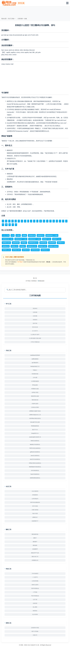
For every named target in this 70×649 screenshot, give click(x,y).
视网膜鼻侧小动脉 (8, 239)
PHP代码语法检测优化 (35, 448)
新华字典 (35, 323)
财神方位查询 (35, 584)
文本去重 (35, 377)
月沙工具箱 (11, 18)
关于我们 (28, 281)
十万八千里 (6, 235)
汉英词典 (20, 18)
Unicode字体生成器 (35, 422)
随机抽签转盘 (35, 534)
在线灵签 (35, 603)
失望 (12, 235)
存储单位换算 (35, 403)
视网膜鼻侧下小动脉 (21, 239)
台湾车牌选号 (35, 498)
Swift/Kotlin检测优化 (35, 478)
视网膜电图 (43, 242)
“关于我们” (20, 262)
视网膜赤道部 (6, 242)
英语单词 (35, 308)
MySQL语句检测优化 (35, 444)
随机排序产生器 (35, 552)
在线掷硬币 (35, 549)
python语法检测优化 (35, 452)
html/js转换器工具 (35, 366)
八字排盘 (35, 592)
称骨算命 (35, 610)
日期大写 (35, 635)
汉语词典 (35, 316)
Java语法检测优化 (35, 455)
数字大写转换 (35, 631)
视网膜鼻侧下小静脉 (34, 239)
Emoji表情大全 (35, 433)
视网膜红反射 (6, 250)
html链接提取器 (35, 426)
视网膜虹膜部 (16, 250)
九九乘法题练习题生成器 (35, 338)
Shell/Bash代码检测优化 (35, 466)
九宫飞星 (35, 599)
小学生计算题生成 (35, 342)
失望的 (18, 235)
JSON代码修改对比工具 (35, 414)
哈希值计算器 (35, 392)
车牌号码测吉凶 (35, 588)
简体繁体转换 (35, 373)
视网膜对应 (61, 242)
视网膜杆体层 (42, 246)
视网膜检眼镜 (35, 250)
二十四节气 (35, 577)
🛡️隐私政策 (41, 281)
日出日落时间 (35, 491)
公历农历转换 (35, 581)
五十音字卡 (35, 330)
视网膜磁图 (16, 242)
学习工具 (36, 645)
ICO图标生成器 (35, 388)
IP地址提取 (35, 385)
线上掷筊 (35, 607)
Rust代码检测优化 (35, 474)
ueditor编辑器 (35, 359)
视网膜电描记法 (33, 242)
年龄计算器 (35, 513)
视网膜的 (23, 242)
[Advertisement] (35, 12)
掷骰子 (35, 538)
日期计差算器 (35, 509)
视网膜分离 (14, 246)
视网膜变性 (40, 235)
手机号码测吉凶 (35, 595)
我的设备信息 (35, 399)
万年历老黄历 (35, 573)
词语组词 (35, 319)
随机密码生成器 (35, 396)
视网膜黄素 (26, 250)
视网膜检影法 (45, 250)
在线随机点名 (35, 560)
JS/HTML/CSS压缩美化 (35, 418)
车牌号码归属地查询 (35, 502)
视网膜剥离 (32, 235)
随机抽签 (35, 545)
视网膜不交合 (57, 239)
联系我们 (34, 281)
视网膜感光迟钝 (32, 246)
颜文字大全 (35, 429)
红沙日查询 (35, 614)
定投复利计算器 (35, 627)
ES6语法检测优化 (35, 440)
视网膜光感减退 (53, 246)
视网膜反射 (6, 246)
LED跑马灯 (35, 517)
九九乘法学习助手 (35, 334)
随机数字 (35, 541)
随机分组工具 (35, 556)
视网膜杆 (22, 246)
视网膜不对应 (46, 239)
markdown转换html (35, 355)
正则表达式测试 (35, 407)
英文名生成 (35, 327)
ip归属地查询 (35, 362)
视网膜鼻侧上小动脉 (52, 235)
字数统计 (35, 370)
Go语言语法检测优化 (35, 459)
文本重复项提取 (35, 381)
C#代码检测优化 (35, 470)
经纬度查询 (35, 495)
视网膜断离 (52, 242)
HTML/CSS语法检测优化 (35, 463)
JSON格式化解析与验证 (35, 411)
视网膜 (24, 235)
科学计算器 (35, 506)
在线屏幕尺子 (35, 521)
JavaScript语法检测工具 (35, 437)
